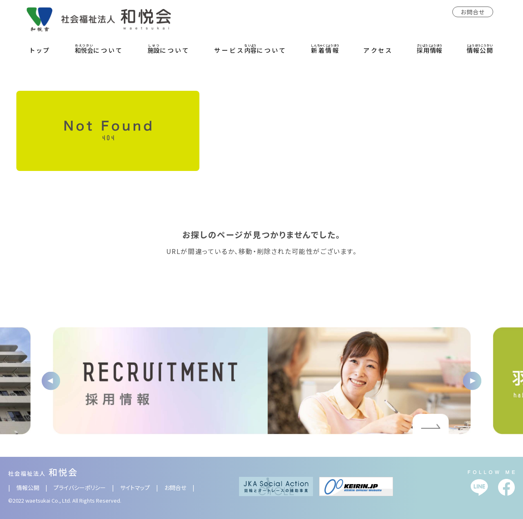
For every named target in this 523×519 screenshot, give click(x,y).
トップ (40, 50)
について (99, 48)
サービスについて (250, 48)
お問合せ (472, 12)
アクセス (378, 50)
